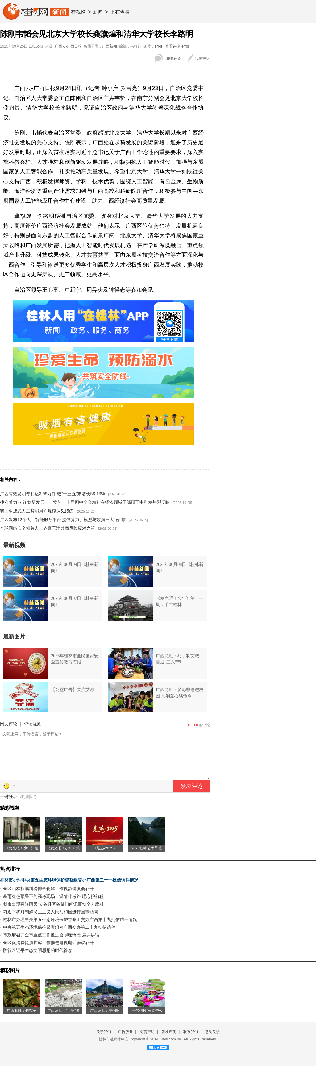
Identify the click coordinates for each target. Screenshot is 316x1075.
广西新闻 (109, 46)
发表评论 (192, 795)
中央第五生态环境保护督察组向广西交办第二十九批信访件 (59, 936)
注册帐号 (28, 805)
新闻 (98, 12)
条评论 (204, 725)
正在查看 (120, 12)
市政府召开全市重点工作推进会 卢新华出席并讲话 (51, 944)
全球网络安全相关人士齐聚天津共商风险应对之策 (47, 528)
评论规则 (32, 723)
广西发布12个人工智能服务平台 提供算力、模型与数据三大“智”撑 (63, 519)
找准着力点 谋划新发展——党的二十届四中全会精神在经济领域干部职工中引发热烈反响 (85, 502)
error (158, 46)
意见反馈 (212, 1041)
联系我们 (190, 1041)
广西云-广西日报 (68, 46)
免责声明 (147, 1041)
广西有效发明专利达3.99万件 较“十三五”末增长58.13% (52, 493)
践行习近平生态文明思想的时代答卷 (37, 959)
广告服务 (125, 1041)
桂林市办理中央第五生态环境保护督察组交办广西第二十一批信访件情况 (69, 889)
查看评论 (172, 46)
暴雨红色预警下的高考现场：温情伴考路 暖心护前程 (53, 905)
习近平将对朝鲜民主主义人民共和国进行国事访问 (50, 921)
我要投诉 (202, 58)
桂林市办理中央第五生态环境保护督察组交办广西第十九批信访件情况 (70, 928)
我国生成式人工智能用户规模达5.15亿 (36, 510)
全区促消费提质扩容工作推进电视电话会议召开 (48, 951)
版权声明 (168, 1041)
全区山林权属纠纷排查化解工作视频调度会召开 (48, 897)
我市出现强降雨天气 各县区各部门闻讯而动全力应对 (53, 913)
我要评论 (173, 58)
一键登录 (9, 805)
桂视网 (78, 12)
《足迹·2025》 (105, 857)
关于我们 (103, 1041)
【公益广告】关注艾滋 (72, 689)
